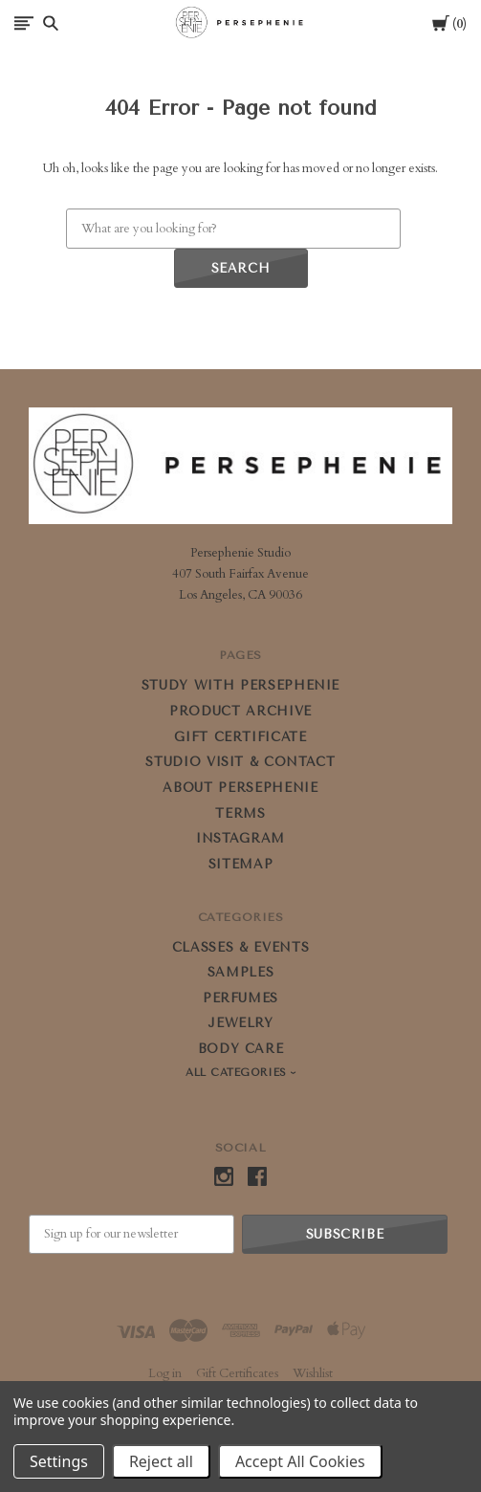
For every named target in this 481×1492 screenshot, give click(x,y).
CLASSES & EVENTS (240, 947)
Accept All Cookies (300, 1461)
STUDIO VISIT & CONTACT (240, 762)
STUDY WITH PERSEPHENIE (240, 685)
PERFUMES (240, 998)
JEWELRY (240, 1023)
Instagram (240, 838)
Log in (165, 1373)
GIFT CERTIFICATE (240, 737)
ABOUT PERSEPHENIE (240, 787)
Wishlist (313, 1373)
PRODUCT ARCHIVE (240, 711)
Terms (240, 813)
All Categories (238, 1072)
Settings (59, 1461)
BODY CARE (241, 1049)
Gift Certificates (237, 1373)
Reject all (161, 1461)
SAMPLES (241, 972)
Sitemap (240, 864)
